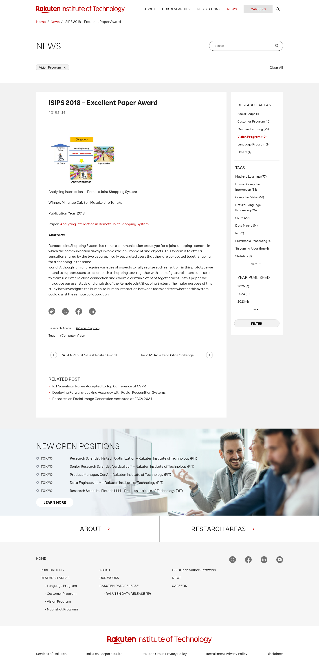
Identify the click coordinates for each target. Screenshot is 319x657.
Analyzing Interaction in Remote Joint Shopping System (104, 224)
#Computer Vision (72, 335)
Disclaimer (275, 654)
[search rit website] (278, 9)
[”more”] (255, 264)
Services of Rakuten (51, 654)
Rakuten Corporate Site (104, 654)
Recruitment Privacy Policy (226, 654)
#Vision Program (87, 328)
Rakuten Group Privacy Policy (164, 654)
